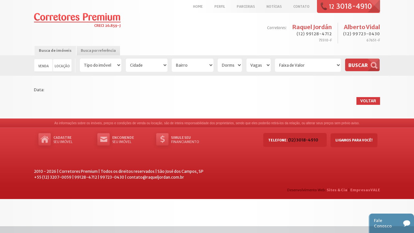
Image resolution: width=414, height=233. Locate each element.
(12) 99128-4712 (314, 33)
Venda (43, 66)
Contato (301, 6)
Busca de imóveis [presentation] (55, 50)
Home (198, 6)
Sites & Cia (337, 190)
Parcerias (246, 6)
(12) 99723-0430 (361, 33)
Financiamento (190, 140)
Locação (62, 66)
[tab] (55, 51)
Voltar (368, 100)
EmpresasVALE (365, 190)
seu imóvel (72, 140)
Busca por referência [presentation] (98, 50)
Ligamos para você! (354, 140)
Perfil (219, 6)
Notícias (274, 6)
